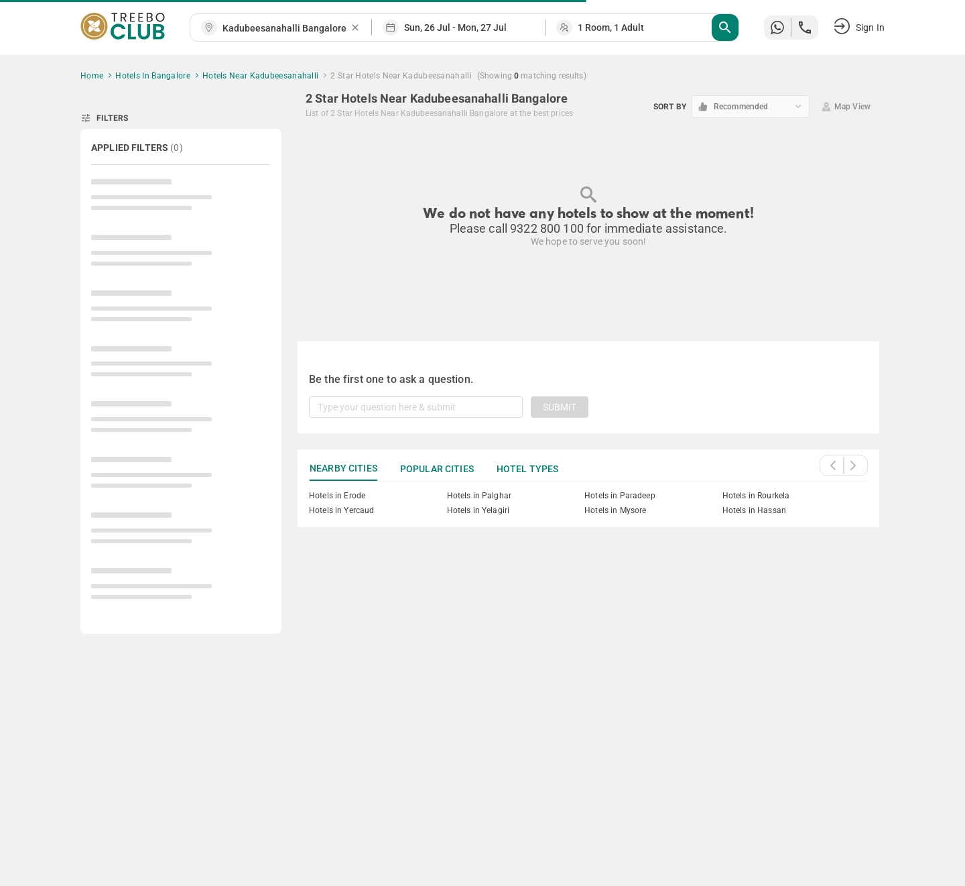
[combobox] (286, 28)
